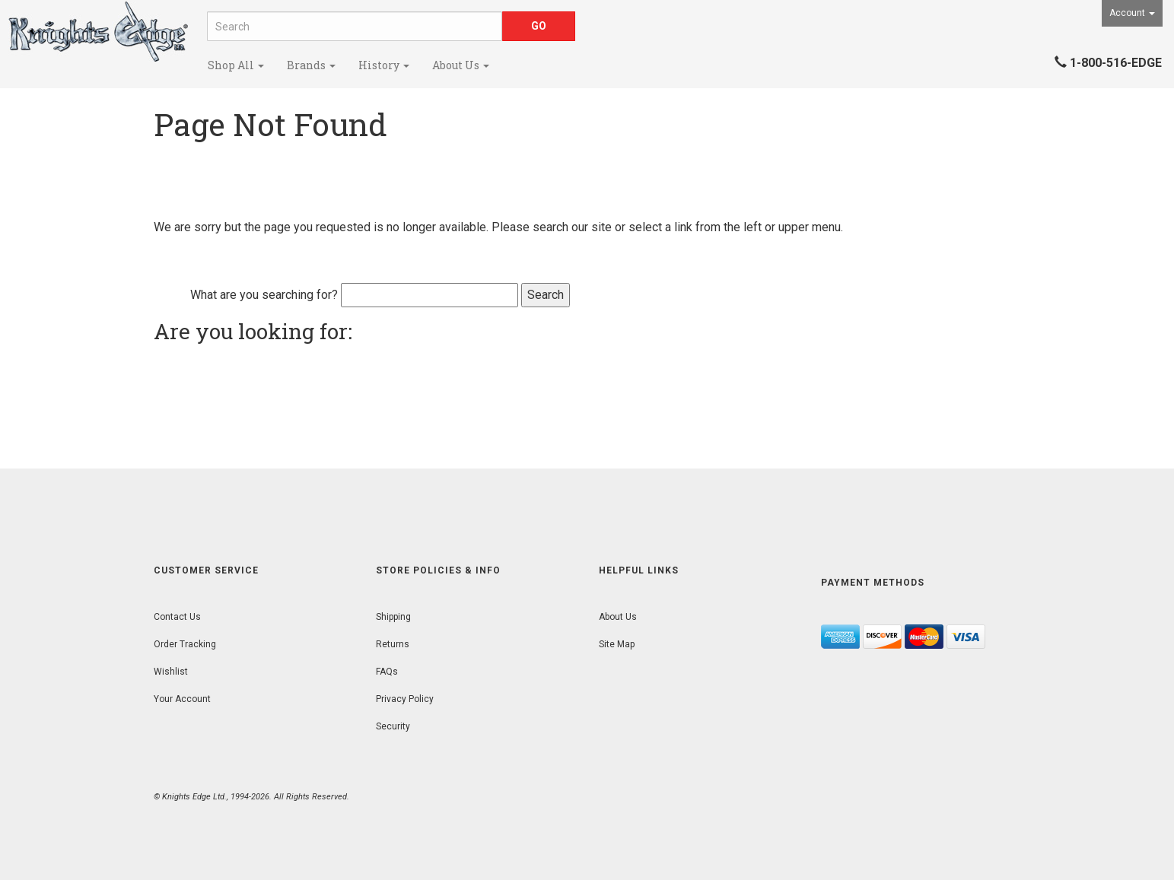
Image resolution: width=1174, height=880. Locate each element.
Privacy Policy (405, 699)
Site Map (617, 644)
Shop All (236, 65)
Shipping (393, 617)
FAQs (387, 671)
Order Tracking (185, 644)
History (383, 65)
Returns (392, 644)
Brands (311, 65)
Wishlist (171, 671)
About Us (460, 65)
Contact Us (177, 617)
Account (1132, 13)
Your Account (182, 699)
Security (393, 726)
